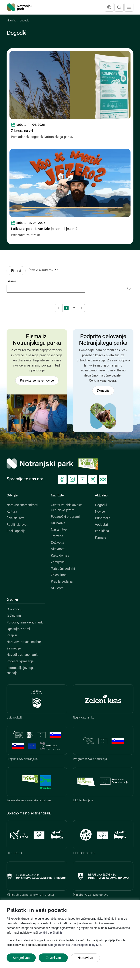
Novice (100, 512)
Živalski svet (15, 518)
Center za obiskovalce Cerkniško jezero (66, 508)
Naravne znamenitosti (22, 505)
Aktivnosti (58, 549)
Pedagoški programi (65, 517)
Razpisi (12, 635)
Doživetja (57, 543)
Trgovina (57, 536)
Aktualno (11, 20)
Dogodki (101, 505)
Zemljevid (58, 562)
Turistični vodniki (63, 569)
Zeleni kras (59, 575)
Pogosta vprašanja (20, 661)
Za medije (14, 648)
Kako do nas (60, 556)
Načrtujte (57, 495)
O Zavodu (14, 616)
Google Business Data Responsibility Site (74, 945)
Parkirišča (102, 531)
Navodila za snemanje (22, 655)
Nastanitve (59, 530)
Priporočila (102, 518)
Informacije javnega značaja (21, 670)
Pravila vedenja (62, 581)
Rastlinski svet (17, 525)
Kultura (12, 512)
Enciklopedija (16, 531)
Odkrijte (12, 495)
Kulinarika (58, 523)
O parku (12, 600)
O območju (14, 609)
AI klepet (57, 588)
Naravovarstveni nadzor (24, 642)
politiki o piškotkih (50, 932)
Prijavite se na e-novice (37, 381)
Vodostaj (101, 525)
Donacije (103, 391)
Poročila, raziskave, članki (25, 622)
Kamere (100, 538)
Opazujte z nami (18, 629)
